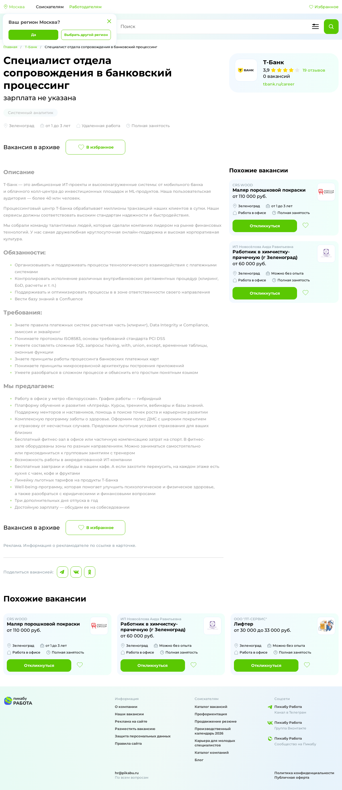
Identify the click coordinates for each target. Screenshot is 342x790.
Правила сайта (128, 743)
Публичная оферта (291, 777)
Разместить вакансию (135, 729)
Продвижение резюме (216, 721)
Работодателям (85, 7)
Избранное (324, 7)
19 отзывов (314, 70)
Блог (199, 760)
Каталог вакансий (211, 707)
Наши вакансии (129, 714)
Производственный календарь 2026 (213, 731)
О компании (126, 707)
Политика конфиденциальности (304, 773)
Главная (10, 47)
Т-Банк (31, 47)
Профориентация (211, 714)
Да (33, 35)
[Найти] (331, 26)
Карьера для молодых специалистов (215, 742)
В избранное (95, 147)
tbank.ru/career (278, 84)
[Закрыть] (109, 21)
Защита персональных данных (143, 736)
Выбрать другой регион (86, 35)
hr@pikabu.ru (127, 773)
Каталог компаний (212, 752)
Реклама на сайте (131, 721)
